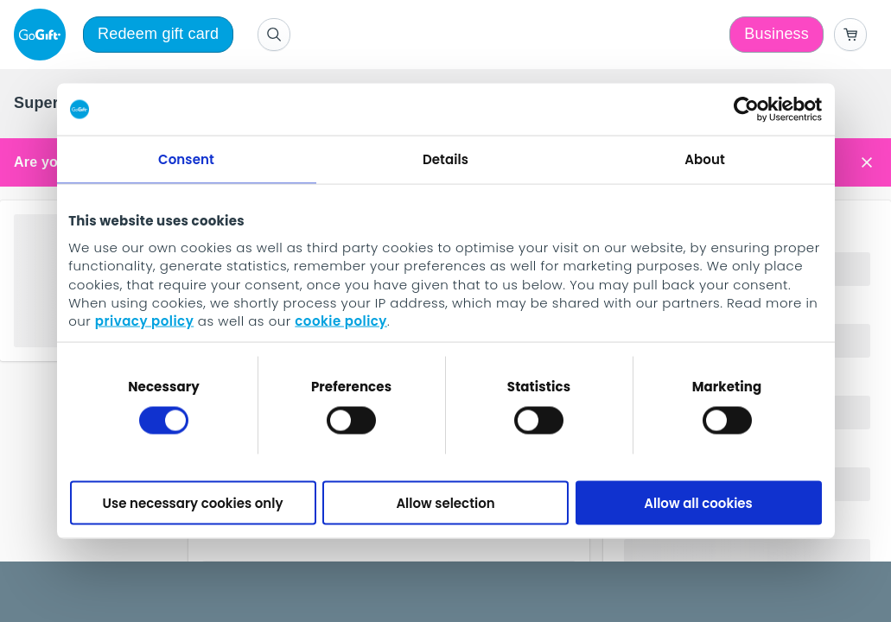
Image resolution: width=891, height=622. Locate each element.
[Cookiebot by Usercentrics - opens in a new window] (746, 110)
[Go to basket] (850, 34)
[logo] (43, 34)
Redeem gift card (158, 33)
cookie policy (341, 321)
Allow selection (445, 502)
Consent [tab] (186, 159)
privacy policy (144, 321)
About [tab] (704, 159)
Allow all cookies (698, 502)
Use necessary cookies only (193, 502)
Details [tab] (445, 159)
